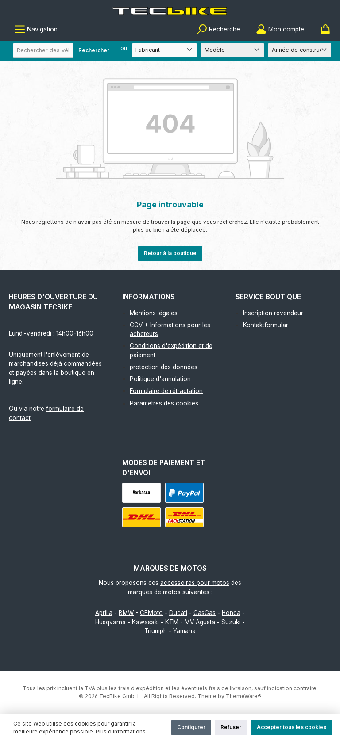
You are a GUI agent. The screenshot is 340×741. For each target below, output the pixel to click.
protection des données (163, 366)
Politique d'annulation (160, 378)
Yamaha (184, 630)
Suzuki (230, 622)
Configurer (191, 727)
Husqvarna (110, 622)
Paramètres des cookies (164, 403)
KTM (171, 622)
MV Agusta (200, 622)
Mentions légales (154, 313)
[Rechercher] (218, 29)
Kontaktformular (265, 324)
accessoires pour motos (194, 582)
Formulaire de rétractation (166, 390)
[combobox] (64, 50)
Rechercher (93, 50)
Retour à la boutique (170, 253)
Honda (231, 612)
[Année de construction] (299, 50)
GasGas (204, 612)
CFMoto (151, 612)
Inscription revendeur (273, 313)
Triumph (155, 630)
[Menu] (36, 29)
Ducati (178, 612)
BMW (126, 612)
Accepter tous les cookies (291, 727)
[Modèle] (232, 50)
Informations (148, 297)
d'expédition (147, 688)
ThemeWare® (244, 696)
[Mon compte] (280, 29)
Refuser (230, 727)
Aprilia (103, 612)
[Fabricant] (164, 50)
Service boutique (268, 297)
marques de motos (154, 592)
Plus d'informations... (123, 731)
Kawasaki (145, 622)
